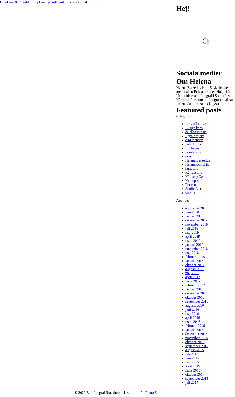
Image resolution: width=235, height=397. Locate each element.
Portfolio (56, 2)
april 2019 (192, 236)
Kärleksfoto (194, 172)
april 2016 (192, 317)
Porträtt (190, 185)
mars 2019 (192, 240)
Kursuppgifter (195, 181)
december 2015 (196, 334)
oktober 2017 (195, 265)
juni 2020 (192, 212)
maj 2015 (192, 362)
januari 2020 (194, 216)
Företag (44, 2)
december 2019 (196, 220)
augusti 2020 (194, 208)
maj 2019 (192, 232)
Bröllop (33, 2)
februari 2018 (195, 257)
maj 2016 (192, 313)
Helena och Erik (197, 164)
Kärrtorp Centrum (198, 176)
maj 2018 (192, 253)
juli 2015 (191, 354)
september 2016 (196, 301)
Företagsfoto (194, 152)
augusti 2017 (194, 269)
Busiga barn (194, 128)
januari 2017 (194, 289)
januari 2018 (194, 261)
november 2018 (196, 249)
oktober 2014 (195, 374)
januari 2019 (194, 244)
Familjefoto (193, 144)
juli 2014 (191, 382)
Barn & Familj (17, 2)
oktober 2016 (195, 297)
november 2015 (196, 338)
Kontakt (83, 2)
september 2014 (196, 378)
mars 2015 (192, 370)
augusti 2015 (194, 350)
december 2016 (196, 293)
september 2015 (196, 346)
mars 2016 (192, 322)
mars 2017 (192, 281)
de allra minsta (196, 132)
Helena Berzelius (197, 160)
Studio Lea (193, 189)
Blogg (72, 2)
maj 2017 (192, 273)
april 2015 (192, 366)
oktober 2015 (195, 342)
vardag (190, 193)
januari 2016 (194, 330)
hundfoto (191, 168)
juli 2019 (191, 228)
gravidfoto (192, 156)
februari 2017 (195, 285)
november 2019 (196, 224)
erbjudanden (194, 140)
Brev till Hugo (195, 124)
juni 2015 (192, 358)
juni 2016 (192, 309)
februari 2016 (195, 326)
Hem (3, 2)
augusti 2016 (194, 305)
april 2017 (192, 277)
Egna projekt (194, 136)
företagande (194, 148)
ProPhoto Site (150, 393)
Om (65, 2)
